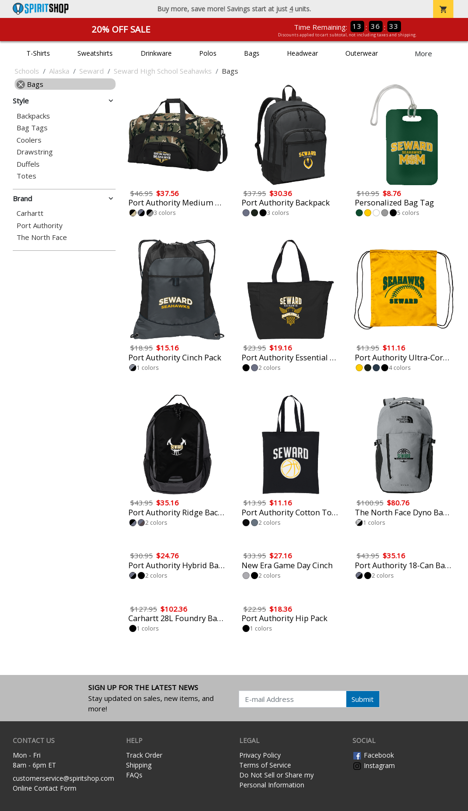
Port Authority (40, 226)
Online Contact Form (44, 788)
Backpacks (33, 116)
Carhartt (30, 213)
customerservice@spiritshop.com (63, 778)
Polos (208, 53)
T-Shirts (38, 53)
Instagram (373, 765)
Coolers (29, 140)
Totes (26, 176)
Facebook (373, 755)
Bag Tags (32, 128)
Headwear (302, 53)
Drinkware (156, 53)
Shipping (138, 764)
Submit (362, 699)
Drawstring (35, 152)
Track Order (144, 755)
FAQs (134, 774)
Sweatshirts (95, 53)
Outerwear (361, 53)
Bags (251, 53)
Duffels (28, 164)
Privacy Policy (260, 755)
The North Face (42, 237)
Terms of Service (265, 764)
